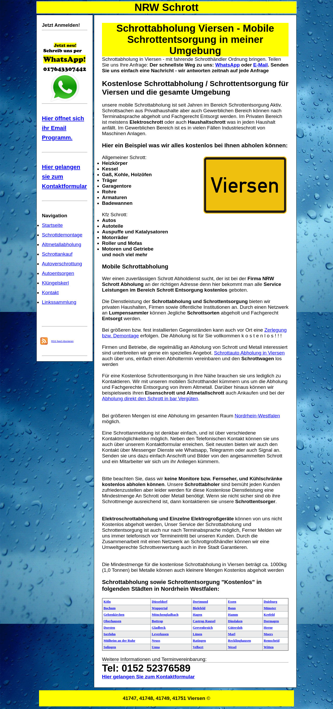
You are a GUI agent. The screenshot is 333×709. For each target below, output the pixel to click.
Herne (268, 627)
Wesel (232, 647)
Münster (270, 608)
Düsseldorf (159, 601)
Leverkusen (160, 634)
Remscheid (272, 640)
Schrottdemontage (62, 235)
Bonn (232, 608)
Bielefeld (199, 608)
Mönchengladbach (165, 614)
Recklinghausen (239, 640)
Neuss (156, 640)
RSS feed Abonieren (62, 341)
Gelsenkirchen (114, 614)
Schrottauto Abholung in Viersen (249, 353)
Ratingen (199, 640)
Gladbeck (158, 627)
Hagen (197, 614)
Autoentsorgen (58, 273)
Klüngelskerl (55, 283)
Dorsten (109, 627)
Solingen (110, 647)
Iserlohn (110, 634)
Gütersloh (235, 627)
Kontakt (50, 292)
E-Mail (260, 65)
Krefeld (269, 614)
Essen (232, 601)
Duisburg (270, 601)
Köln (107, 601)
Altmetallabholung (61, 244)
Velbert (198, 647)
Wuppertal (159, 608)
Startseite (52, 225)
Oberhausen (112, 621)
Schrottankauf (57, 254)
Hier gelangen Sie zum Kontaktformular (148, 676)
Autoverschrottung (62, 263)
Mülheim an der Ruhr (119, 640)
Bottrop (157, 621)
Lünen (197, 634)
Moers (268, 634)
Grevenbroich (203, 627)
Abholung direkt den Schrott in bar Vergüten (150, 398)
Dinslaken (235, 621)
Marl (231, 634)
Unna (155, 647)
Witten (269, 647)
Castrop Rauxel (204, 621)
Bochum (110, 608)
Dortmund (200, 601)
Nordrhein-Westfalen (257, 415)
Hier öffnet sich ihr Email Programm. (63, 128)
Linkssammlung (59, 302)
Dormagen (271, 621)
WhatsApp (227, 65)
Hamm (233, 614)
